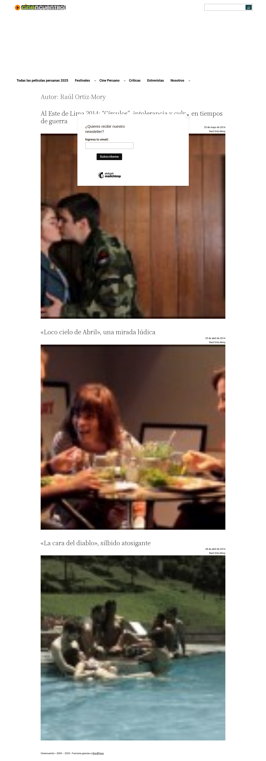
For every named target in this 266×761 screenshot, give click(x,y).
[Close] (188, 115)
